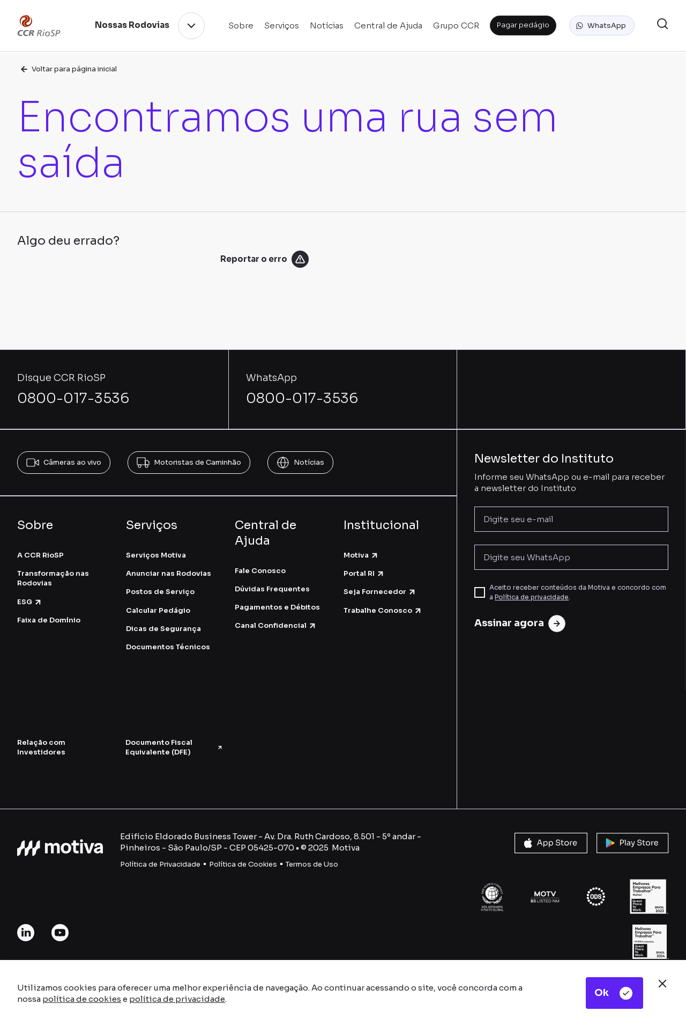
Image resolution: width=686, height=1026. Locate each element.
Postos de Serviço (160, 591)
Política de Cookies (243, 864)
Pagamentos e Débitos (277, 607)
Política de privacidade (532, 597)
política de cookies (81, 999)
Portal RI (364, 573)
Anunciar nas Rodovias (168, 573)
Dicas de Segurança (163, 628)
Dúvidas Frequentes (272, 588)
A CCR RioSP (40, 555)
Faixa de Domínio (48, 620)
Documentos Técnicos (168, 646)
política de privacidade (177, 999)
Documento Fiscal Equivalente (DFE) (174, 747)
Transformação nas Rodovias (53, 578)
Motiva (361, 555)
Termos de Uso (312, 864)
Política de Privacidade (160, 864)
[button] (602, 26)
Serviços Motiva (156, 555)
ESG (29, 601)
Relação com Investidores (41, 747)
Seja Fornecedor (380, 591)
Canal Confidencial (276, 625)
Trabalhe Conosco (383, 610)
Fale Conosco (260, 570)
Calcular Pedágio (158, 610)
